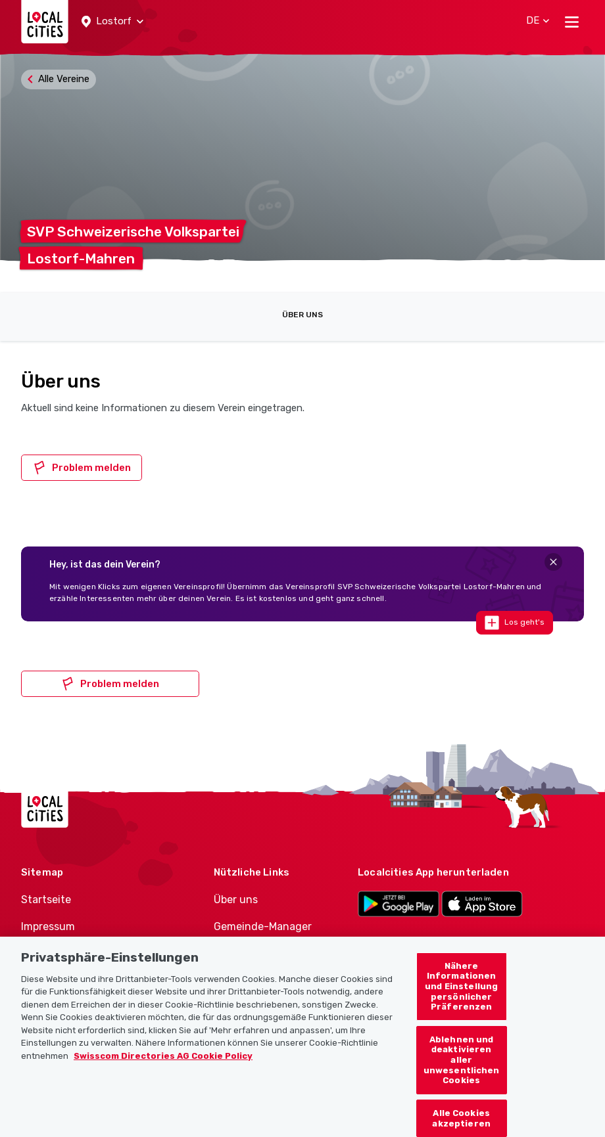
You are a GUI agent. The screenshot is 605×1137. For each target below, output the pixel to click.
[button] (112, 21)
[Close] (553, 562)
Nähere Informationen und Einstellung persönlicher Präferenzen (461, 997)
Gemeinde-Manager (263, 926)
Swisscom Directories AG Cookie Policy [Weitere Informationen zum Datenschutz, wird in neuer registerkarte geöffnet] (163, 1067)
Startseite (46, 899)
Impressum (48, 926)
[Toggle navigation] (572, 21)
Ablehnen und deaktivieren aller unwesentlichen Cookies (462, 1071)
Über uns (302, 314)
